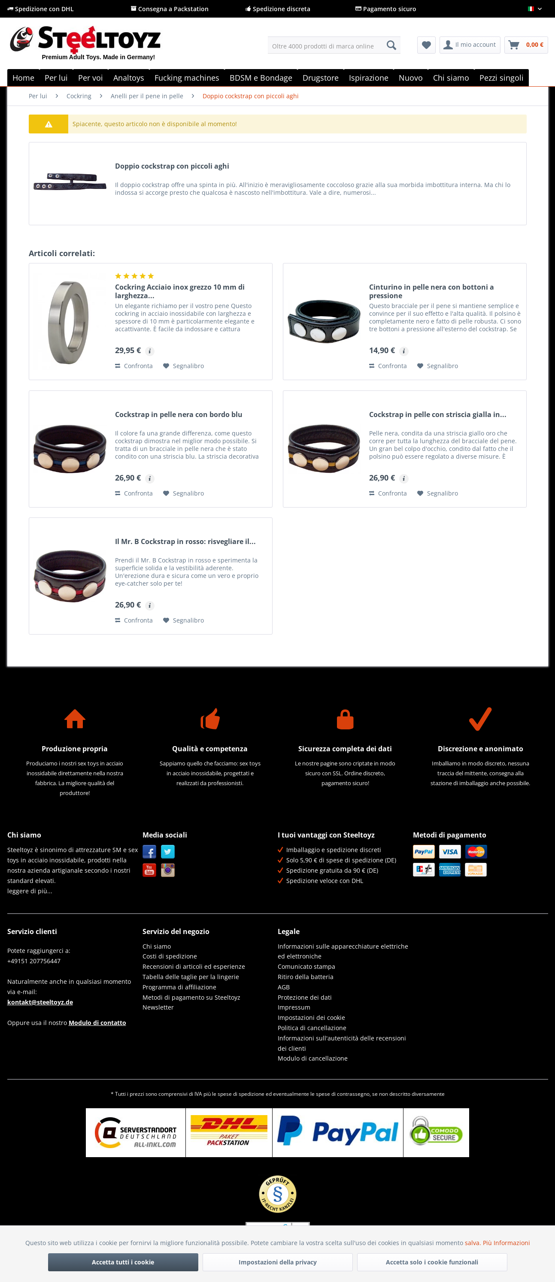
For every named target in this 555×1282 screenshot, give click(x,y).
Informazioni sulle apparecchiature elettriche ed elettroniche (343, 951)
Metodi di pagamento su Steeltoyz (191, 997)
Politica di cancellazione (312, 1028)
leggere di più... (29, 891)
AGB (284, 987)
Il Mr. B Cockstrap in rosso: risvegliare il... (185, 541)
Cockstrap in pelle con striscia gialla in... (437, 414)
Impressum (294, 1007)
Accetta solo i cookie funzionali (432, 1262)
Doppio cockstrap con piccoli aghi (172, 166)
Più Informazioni (506, 1243)
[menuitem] (334, 45)
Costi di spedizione (170, 956)
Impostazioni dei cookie (311, 1017)
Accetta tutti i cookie (123, 1262)
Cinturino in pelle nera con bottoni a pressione (431, 291)
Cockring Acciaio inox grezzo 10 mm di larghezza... (180, 291)
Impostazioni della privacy (278, 1262)
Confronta (134, 366)
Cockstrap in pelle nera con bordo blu (179, 414)
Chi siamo (157, 946)
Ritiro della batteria (306, 977)
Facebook (150, 852)
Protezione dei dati (305, 997)
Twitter (168, 852)
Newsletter (158, 1007)
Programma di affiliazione (179, 987)
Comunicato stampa (306, 966)
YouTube (150, 870)
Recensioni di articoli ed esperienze (194, 966)
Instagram (168, 870)
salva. (474, 1243)
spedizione (251, 1094)
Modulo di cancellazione (313, 1058)
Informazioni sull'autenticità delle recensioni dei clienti (342, 1043)
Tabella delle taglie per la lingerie (191, 977)
